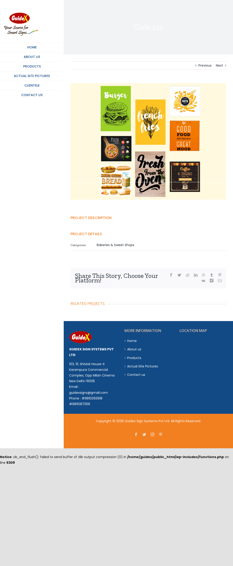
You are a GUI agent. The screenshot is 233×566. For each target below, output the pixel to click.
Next (219, 65)
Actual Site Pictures (142, 366)
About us (134, 349)
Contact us (136, 374)
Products (134, 358)
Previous (205, 65)
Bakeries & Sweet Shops (115, 245)
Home (132, 341)
